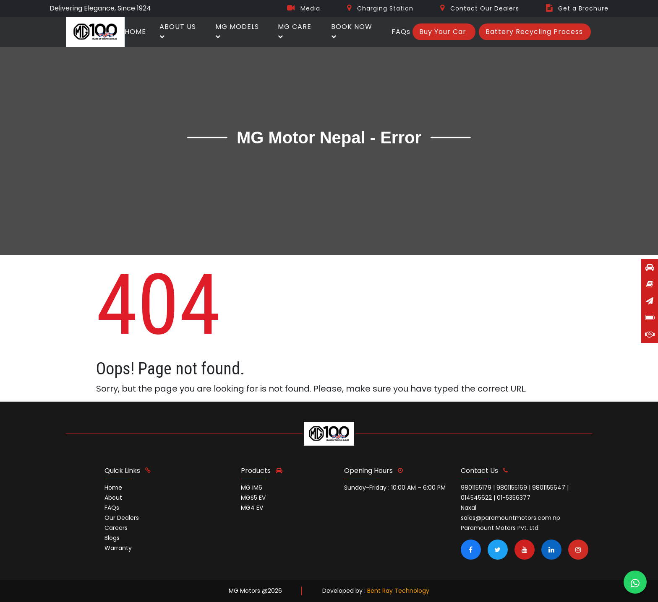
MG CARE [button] (294, 30)
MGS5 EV (253, 497)
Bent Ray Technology (398, 590)
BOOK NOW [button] (351, 30)
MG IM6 (251, 487)
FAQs (401, 31)
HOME (135, 31)
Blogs (112, 538)
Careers (116, 528)
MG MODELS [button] (237, 30)
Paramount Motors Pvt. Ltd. (500, 528)
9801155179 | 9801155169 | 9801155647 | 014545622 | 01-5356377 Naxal (515, 497)
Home (113, 487)
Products (261, 470)
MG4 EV (252, 507)
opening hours (373, 470)
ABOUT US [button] (177, 30)
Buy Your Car (442, 31)
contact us (484, 470)
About (113, 497)
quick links (127, 470)
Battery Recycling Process (534, 31)
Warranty (118, 548)
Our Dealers (121, 518)
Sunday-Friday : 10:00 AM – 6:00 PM (395, 487)
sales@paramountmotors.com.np (510, 518)
